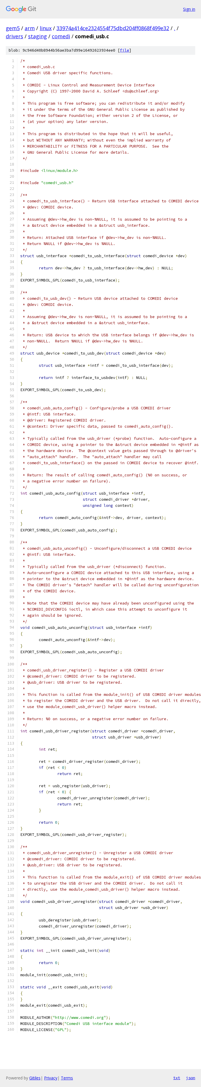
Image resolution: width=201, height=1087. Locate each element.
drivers (14, 36)
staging (37, 36)
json (190, 1077)
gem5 (13, 28)
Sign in (189, 9)
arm (30, 28)
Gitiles (35, 1078)
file (124, 50)
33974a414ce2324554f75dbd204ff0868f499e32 (112, 28)
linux (46, 28)
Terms (67, 1078)
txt (176, 1077)
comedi (61, 36)
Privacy (50, 1078)
